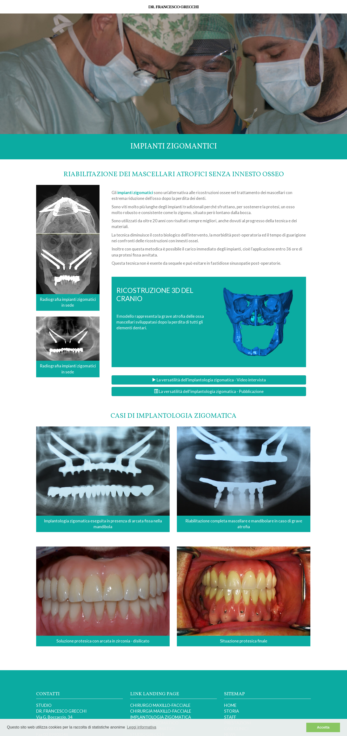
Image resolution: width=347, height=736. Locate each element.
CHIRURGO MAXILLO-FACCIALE (160, 705)
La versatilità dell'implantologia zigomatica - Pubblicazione (209, 391)
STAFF (230, 717)
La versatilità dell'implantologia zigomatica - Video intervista (209, 379)
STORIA (231, 711)
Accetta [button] (323, 727)
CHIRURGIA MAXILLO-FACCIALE (160, 711)
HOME (230, 705)
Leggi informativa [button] (141, 727)
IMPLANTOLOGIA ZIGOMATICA (160, 717)
